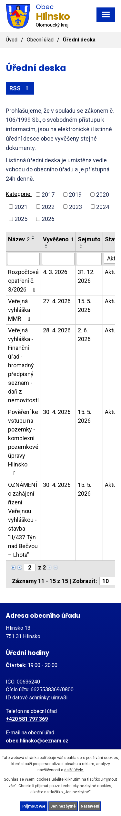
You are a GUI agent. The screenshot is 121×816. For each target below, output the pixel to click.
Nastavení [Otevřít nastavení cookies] (90, 806)
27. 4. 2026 (57, 301)
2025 (21, 218)
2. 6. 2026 (84, 334)
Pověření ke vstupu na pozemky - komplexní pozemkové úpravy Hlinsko (23, 442)
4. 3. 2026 (55, 272)
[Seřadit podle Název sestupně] (33, 238)
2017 (48, 194)
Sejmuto (89, 239)
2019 (75, 194)
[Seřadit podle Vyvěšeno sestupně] (46, 247)
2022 (48, 206)
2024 (102, 206)
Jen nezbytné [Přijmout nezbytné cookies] (63, 806)
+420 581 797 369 (27, 719)
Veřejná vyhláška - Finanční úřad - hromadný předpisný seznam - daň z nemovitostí (23, 365)
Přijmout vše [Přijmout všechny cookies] (33, 806)
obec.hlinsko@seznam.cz (37, 741)
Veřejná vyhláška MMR (20, 310)
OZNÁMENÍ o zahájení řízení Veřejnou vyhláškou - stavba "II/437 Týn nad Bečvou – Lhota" (23, 519)
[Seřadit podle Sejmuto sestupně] (81, 247)
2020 (102, 194)
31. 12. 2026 (86, 276)
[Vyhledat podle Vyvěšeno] (58, 259)
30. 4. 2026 (57, 411)
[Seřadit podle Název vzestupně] (33, 236)
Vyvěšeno (58, 239)
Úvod (11, 40)
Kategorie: (19, 193)
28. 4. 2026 (57, 330)
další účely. (74, 770)
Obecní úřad (40, 40)
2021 (21, 206)
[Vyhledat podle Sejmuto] (89, 259)
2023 (75, 206)
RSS (20, 88)
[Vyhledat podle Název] (23, 259)
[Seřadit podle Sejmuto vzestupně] (81, 245)
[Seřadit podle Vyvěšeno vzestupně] (46, 245)
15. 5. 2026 (84, 305)
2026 (48, 218)
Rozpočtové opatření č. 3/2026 (23, 281)
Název (19, 239)
